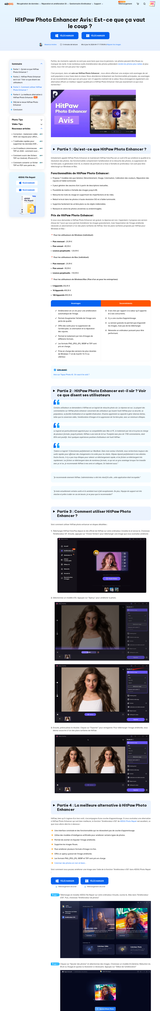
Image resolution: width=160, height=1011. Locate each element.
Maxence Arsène (50, 44)
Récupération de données (28, 3)
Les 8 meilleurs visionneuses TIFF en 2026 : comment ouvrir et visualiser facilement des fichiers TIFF (28, 149)
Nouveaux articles (21, 128)
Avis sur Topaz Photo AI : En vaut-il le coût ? (71, 374)
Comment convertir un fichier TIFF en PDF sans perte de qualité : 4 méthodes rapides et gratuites (28, 164)
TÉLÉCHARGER (64, 35)
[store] (137, 3)
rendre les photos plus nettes (130, 64)
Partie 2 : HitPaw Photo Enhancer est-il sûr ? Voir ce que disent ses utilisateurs (27, 79)
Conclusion (17, 109)
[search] (144, 3)
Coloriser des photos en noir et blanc (70, 863)
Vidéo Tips (17, 124)
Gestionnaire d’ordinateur (80, 3)
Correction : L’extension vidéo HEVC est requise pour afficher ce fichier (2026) (28, 135)
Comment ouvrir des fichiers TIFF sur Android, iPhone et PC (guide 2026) (28, 156)
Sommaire (17, 63)
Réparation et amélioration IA (54, 3)
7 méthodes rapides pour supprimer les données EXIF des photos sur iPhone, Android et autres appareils (28, 142)
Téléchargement (125, 3)
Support (97, 3)
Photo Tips (17, 119)
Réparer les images (114, 44)
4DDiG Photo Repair (128, 821)
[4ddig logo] (8, 4)
